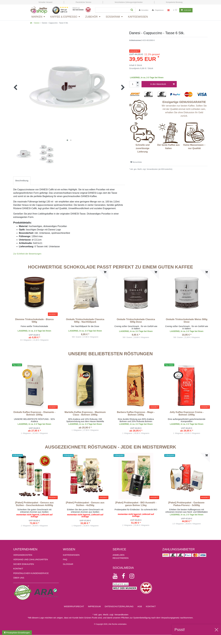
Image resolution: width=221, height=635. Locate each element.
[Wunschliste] (175, 10)
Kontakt (18, 568)
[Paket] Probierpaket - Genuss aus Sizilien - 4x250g (85, 503)
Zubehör (91, 16)
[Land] (168, 10)
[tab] (21, 180)
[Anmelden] (143, 10)
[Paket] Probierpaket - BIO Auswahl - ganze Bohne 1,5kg (135, 503)
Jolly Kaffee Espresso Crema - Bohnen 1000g (187, 413)
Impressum (94, 606)
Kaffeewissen (138, 16)
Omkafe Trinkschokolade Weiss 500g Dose (186, 320)
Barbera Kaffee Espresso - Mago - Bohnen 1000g (136, 413)
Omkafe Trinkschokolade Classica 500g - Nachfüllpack (85, 320)
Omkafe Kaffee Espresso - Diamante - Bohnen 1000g (34, 413)
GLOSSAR (68, 564)
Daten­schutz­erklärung (119, 606)
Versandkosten (22, 555)
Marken (36, 16)
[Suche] (131, 9)
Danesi (36, 23)
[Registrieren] (157, 10)
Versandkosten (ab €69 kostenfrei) (159, 169)
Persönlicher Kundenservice (31, 573)
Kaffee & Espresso (63, 16)
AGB (139, 606)
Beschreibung (21, 180)
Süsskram (113, 16)
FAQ (65, 559)
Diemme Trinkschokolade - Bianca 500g (34, 320)
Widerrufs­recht (74, 606)
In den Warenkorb (162, 84)
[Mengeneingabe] (132, 84)
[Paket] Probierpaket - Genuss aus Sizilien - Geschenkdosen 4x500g (34, 503)
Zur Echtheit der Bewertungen (27, 253)
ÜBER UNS (18, 577)
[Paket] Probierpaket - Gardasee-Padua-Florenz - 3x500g (186, 503)
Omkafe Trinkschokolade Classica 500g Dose (136, 320)
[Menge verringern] (137, 85)
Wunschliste (136, 162)
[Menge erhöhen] (137, 82)
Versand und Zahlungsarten (30, 559)
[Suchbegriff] (111, 9)
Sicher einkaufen (23, 564)
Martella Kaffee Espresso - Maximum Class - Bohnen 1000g (85, 413)
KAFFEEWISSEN (71, 555)
